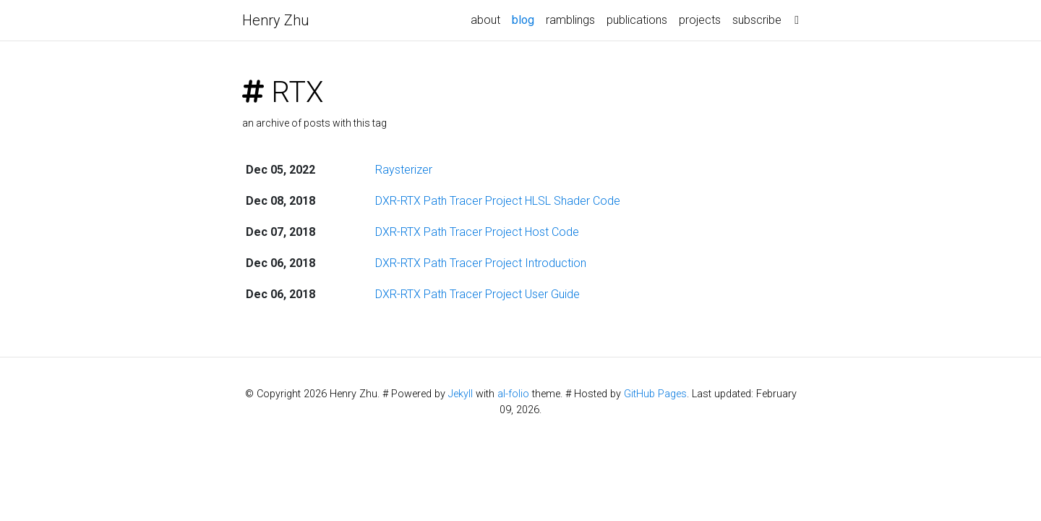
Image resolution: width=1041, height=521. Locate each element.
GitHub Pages (655, 394)
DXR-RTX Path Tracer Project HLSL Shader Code (497, 201)
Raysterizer (403, 170)
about (485, 20)
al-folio (513, 394)
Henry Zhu (275, 20)
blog (526, 19)
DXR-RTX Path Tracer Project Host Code (477, 232)
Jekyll (460, 394)
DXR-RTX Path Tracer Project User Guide (477, 294)
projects (700, 20)
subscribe (756, 20)
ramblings (570, 20)
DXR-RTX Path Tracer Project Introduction (480, 263)
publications (637, 20)
